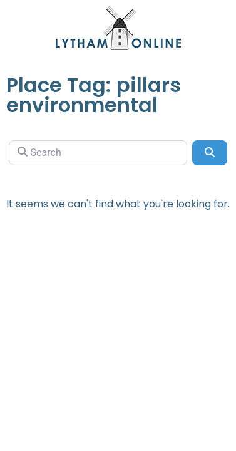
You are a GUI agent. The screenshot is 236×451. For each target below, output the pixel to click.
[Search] (98, 152)
